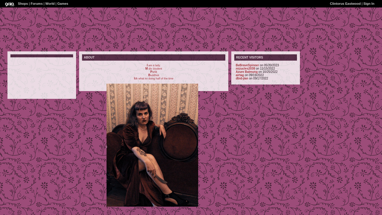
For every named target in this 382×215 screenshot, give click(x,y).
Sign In (369, 3)
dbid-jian (242, 78)
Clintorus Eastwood (345, 3)
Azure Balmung (247, 71)
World (50, 3)
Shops (23, 3)
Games (62, 3)
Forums (37, 3)
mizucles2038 (245, 68)
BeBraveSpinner (247, 65)
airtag (240, 75)
